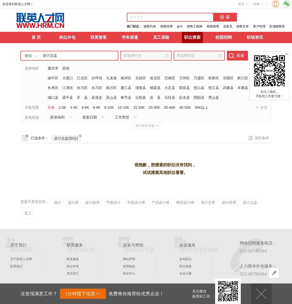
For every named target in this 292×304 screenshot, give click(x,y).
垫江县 (213, 88)
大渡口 (67, 78)
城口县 (53, 97)
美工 (28, 213)
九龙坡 (111, 78)
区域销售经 (277, 26)
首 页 (36, 37)
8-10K (109, 107)
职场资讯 (255, 37)
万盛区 (199, 78)
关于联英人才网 (21, 259)
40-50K (185, 107)
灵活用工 (73, 273)
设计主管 (208, 202)
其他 (65, 68)
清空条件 (262, 138)
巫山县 (111, 97)
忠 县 (155, 97)
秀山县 (213, 97)
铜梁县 (155, 88)
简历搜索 (185, 266)
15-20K (139, 107)
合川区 (82, 88)
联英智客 (98, 37)
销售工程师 (194, 26)
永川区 (96, 88)
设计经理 (229, 202)
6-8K (97, 107)
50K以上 (201, 107)
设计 (57, 202)
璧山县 (199, 88)
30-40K (169, 107)
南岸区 (126, 78)
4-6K (85, 107)
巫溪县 (96, 97)
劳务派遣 (130, 37)
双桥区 (213, 78)
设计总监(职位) (67, 137)
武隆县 (228, 88)
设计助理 (92, 202)
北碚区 (140, 78)
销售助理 (213, 26)
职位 (28, 56)
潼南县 (140, 88)
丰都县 (242, 88)
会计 (180, 26)
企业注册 (185, 273)
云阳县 (140, 97)
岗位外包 (67, 37)
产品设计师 (161, 202)
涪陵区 (228, 78)
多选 (263, 107)
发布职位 (185, 259)
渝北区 (155, 78)
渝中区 (53, 78)
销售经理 (166, 26)
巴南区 (169, 78)
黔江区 (242, 78)
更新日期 (89, 117)
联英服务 (73, 259)
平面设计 (113, 202)
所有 (51, 107)
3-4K (74, 107)
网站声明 (129, 259)
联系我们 (16, 266)
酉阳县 (199, 97)
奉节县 (126, 97)
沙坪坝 (96, 78)
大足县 (169, 88)
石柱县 (169, 97)
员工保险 (161, 37)
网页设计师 (185, 202)
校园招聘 (223, 37)
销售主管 (242, 26)
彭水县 (184, 97)
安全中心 (129, 273)
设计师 (73, 202)
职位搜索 (192, 37)
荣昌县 (184, 88)
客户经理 (259, 26)
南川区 (111, 88)
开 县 (82, 97)
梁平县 (67, 97)
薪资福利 (57, 117)
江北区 (82, 78)
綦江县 (126, 88)
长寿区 (53, 88)
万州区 (184, 78)
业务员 (227, 26)
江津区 (67, 88)
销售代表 (150, 26)
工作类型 (122, 117)
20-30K (154, 107)
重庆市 (53, 68)
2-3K (62, 107)
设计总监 (250, 202)
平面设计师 (136, 202)
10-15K (123, 107)
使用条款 (129, 266)
